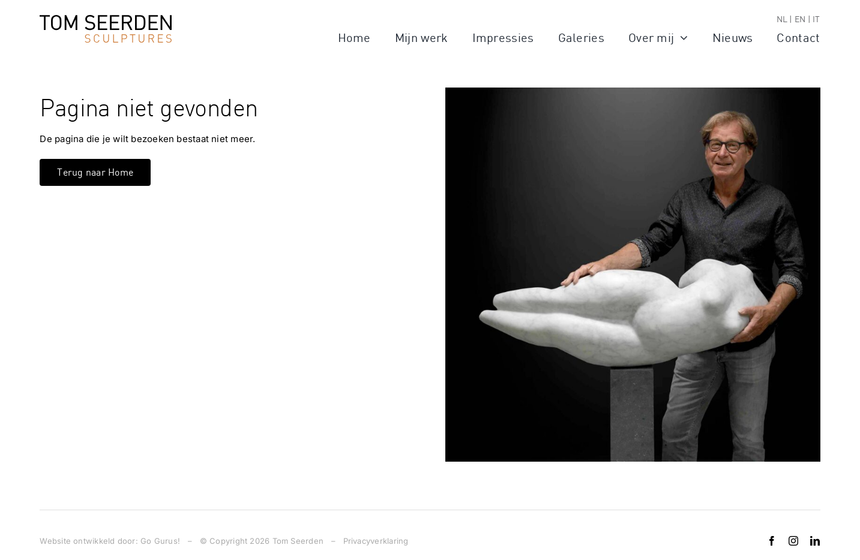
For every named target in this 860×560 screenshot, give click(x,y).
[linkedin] (815, 541)
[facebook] (772, 541)
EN (800, 19)
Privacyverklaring (376, 541)
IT (816, 19)
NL (782, 19)
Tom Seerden (297, 541)
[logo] (106, 19)
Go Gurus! (160, 541)
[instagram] (793, 541)
